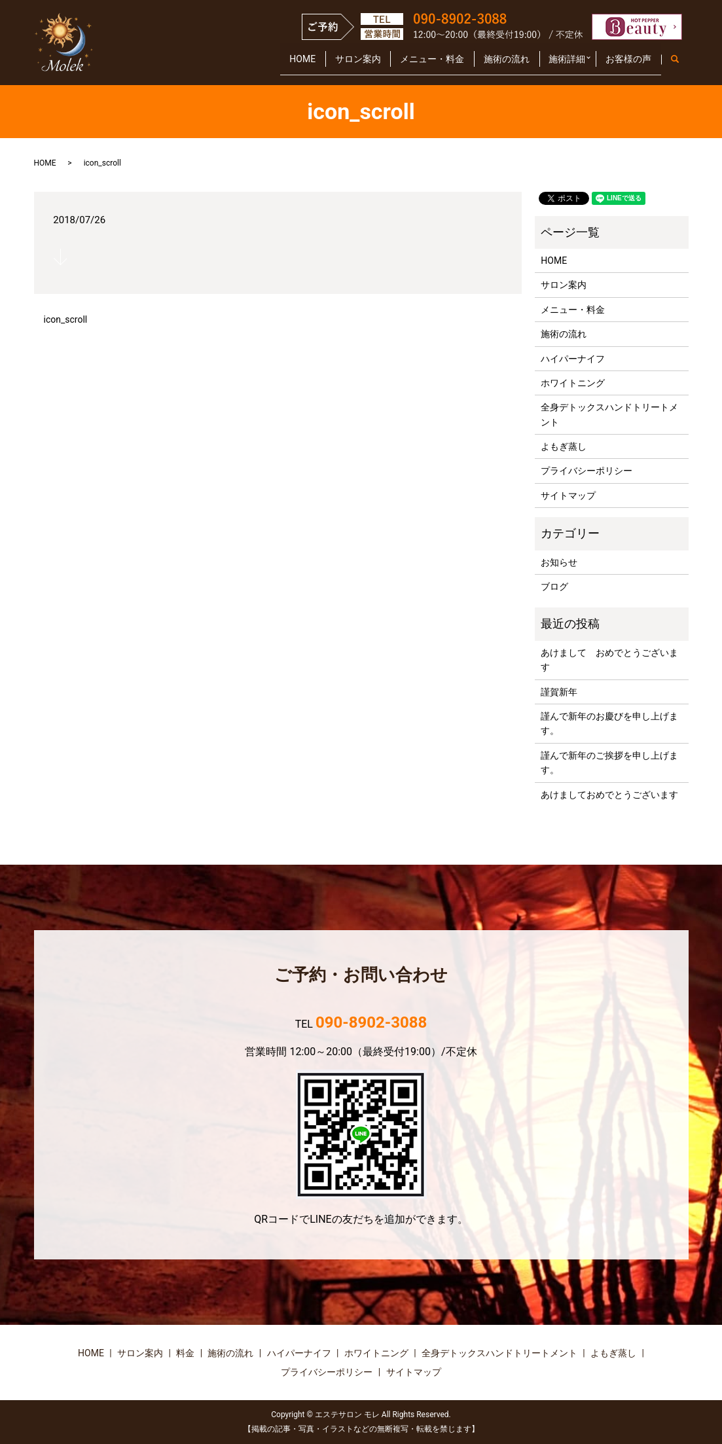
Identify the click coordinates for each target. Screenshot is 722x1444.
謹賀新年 (559, 692)
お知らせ (559, 562)
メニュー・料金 (400, 64)
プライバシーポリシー (586, 470)
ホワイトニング (573, 383)
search (682, 65)
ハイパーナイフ (573, 358)
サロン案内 (317, 64)
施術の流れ (482, 64)
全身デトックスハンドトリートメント (609, 414)
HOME (254, 64)
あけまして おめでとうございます (609, 659)
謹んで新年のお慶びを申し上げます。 (609, 723)
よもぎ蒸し (564, 446)
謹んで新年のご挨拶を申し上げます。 (609, 762)
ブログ (554, 586)
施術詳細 (551, 64)
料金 (185, 1353)
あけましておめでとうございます (609, 794)
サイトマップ (568, 495)
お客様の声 (624, 64)
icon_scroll (66, 319)
